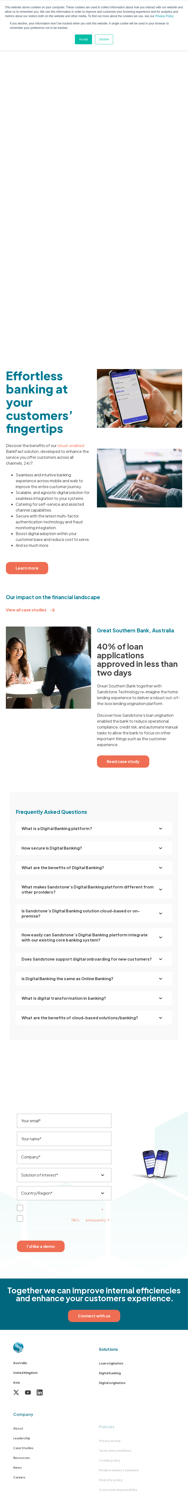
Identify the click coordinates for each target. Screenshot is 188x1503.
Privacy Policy (164, 16)
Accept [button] (83, 39)
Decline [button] (104, 39)
